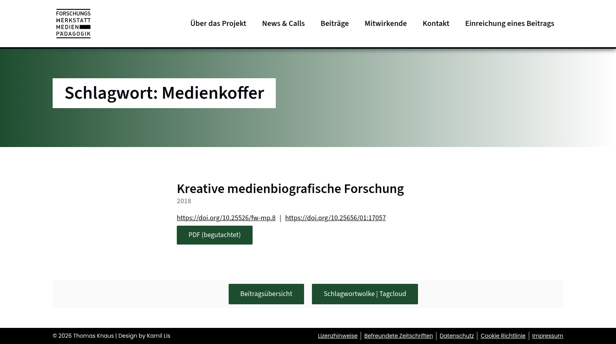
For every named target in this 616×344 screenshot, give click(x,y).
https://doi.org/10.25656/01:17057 (335, 218)
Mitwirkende (386, 23)
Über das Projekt (218, 23)
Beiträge (335, 23)
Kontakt (436, 23)
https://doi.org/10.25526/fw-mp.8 (226, 218)
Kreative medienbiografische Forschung (290, 189)
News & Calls (283, 23)
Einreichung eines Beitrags (509, 23)
